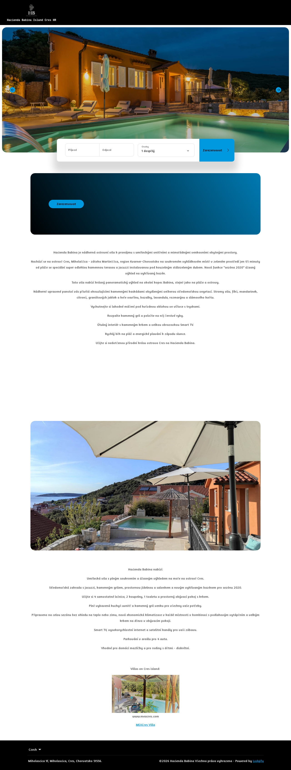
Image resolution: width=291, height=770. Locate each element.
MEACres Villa (145, 725)
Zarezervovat (217, 150)
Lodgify (258, 761)
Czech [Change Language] (35, 749)
